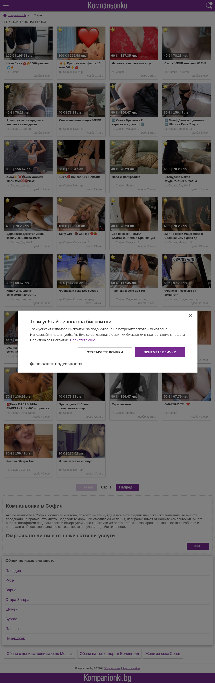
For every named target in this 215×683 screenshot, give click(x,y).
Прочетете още (82, 340)
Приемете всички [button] (160, 352)
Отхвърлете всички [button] (105, 352)
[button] (56, 364)
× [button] (190, 315)
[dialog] (107, 341)
